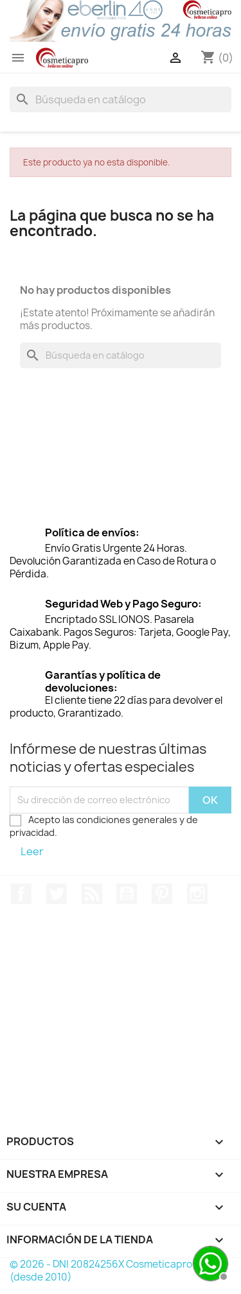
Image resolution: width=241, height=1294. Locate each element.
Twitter (56, 893)
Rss (92, 893)
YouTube (126, 893)
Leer (32, 851)
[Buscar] (120, 99)
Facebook (21, 893)
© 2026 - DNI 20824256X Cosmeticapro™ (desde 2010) (105, 1270)
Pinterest (162, 893)
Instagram (197, 893)
